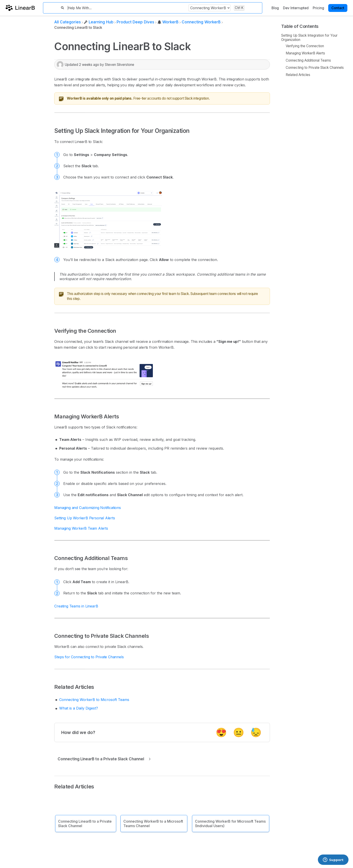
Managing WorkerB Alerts (305, 53)
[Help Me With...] (126, 8)
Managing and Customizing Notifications (87, 507)
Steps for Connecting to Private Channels (89, 657)
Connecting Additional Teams (308, 60)
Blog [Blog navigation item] (275, 8)
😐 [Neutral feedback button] (238, 732)
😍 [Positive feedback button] (221, 732)
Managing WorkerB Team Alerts (81, 528)
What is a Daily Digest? (78, 708)
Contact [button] (337, 8)
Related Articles (298, 75)
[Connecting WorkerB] (201, 22)
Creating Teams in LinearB (76, 606)
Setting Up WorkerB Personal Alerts (84, 518)
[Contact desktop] (337, 7)
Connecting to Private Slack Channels (315, 67)
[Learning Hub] (98, 22)
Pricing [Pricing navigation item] (318, 8)
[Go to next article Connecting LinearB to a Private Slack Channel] (103, 759)
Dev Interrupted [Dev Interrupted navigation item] (296, 8)
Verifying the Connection (305, 46)
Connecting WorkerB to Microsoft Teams (94, 699)
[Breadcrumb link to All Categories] (67, 22)
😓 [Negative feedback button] (256, 732)
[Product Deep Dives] (135, 22)
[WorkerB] (168, 22)
